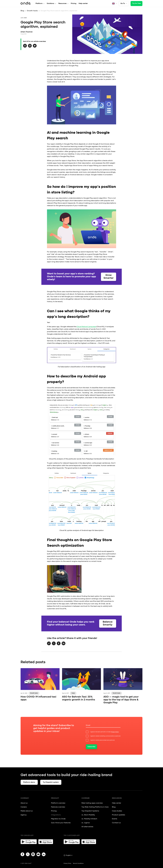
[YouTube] (38, 854)
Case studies (117, 811)
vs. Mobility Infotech (89, 819)
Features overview (58, 807)
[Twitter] (28, 854)
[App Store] (46, 841)
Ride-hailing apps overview (92, 803)
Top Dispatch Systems (90, 811)
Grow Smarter (109, 276)
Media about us (27, 811)
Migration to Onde (58, 819)
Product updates (118, 815)
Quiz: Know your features (61, 823)
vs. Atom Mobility (88, 815)
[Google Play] (29, 841)
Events (114, 819)
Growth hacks (32, 11)
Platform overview (58, 803)
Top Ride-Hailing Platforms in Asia (95, 807)
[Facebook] (22, 854)
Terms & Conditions (78, 863)
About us (24, 803)
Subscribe (91, 746)
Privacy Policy (115, 731)
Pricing (73, 3)
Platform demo (29, 782)
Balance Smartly (107, 623)
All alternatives (88, 826)
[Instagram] (33, 854)
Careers (24, 807)
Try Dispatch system (51, 782)
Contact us (116, 823)
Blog (22, 11)
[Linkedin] (44, 854)
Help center (83, 3)
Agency (24, 815)
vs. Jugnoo (86, 823)
